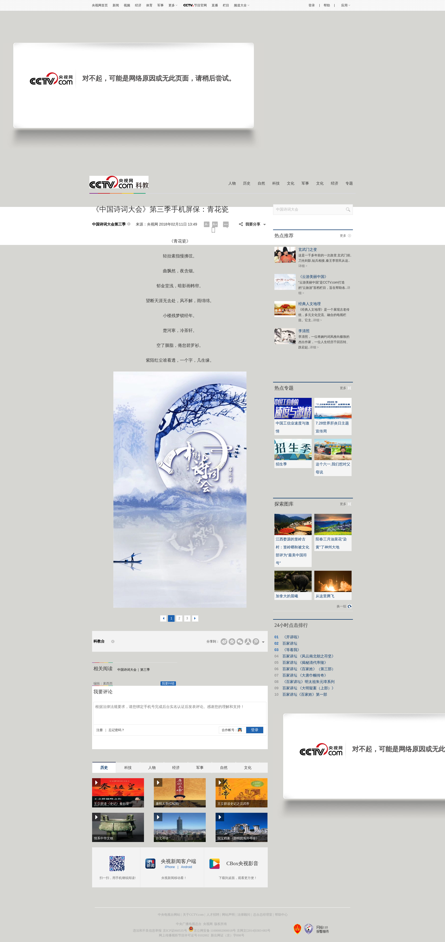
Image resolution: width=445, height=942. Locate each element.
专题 (349, 183)
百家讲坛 (289, 643)
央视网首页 (100, 5)
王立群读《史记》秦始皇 (111, 804)
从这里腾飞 (325, 596)
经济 (138, 5)
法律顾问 (243, 914)
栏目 (226, 5)
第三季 (145, 670)
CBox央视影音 (242, 863)
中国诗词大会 (127, 670)
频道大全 (240, 5)
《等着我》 (291, 650)
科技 (276, 183)
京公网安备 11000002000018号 (212, 930)
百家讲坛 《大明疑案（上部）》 (309, 688)
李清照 (304, 331)
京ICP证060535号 (175, 930)
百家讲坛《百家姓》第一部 (304, 694)
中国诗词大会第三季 (109, 224)
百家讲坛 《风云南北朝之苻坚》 (309, 656)
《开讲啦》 (291, 637)
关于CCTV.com (193, 914)
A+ (215, 224)
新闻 (116, 5)
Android (186, 867)
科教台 (99, 641)
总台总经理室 (262, 914)
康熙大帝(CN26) (167, 804)
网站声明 (228, 914)
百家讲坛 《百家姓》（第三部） (309, 669)
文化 (290, 183)
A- (207, 224)
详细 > (302, 266)
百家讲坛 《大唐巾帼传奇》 (305, 675)
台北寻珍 (162, 838)
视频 (127, 5)
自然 (261, 183)
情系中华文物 (103, 838)
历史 (246, 183)
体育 (149, 5)
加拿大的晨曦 (287, 596)
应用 (344, 5)
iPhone (170, 867)
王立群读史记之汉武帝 (233, 804)
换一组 (341, 606)
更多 (171, 5)
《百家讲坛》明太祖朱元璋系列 (308, 682)
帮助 (327, 5)
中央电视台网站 (169, 914)
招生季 (281, 464)
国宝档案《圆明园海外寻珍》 (238, 838)
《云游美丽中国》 (313, 276)
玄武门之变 (307, 249)
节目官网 (200, 5)
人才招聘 (213, 914)
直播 (215, 5)
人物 (232, 183)
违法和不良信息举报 (147, 930)
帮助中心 (281, 914)
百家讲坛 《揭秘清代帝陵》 (305, 662)
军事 (160, 5)
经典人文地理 (309, 304)
